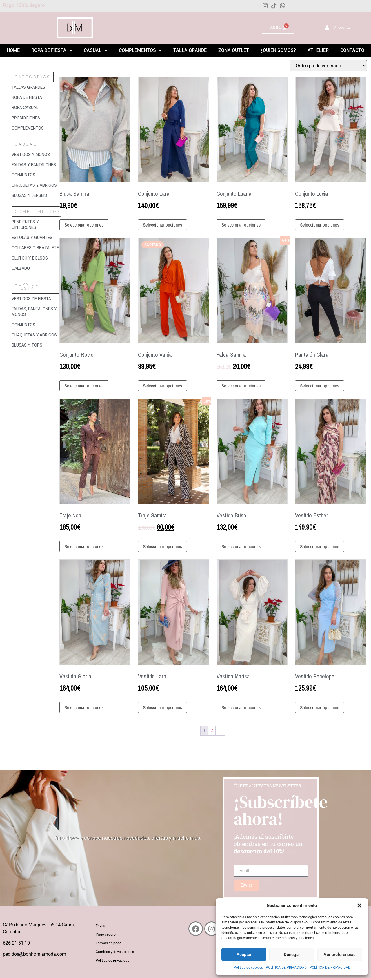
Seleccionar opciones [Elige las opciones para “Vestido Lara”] (162, 707)
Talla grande (190, 50)
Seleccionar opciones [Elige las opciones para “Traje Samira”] (162, 546)
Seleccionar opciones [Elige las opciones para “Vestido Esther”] (319, 546)
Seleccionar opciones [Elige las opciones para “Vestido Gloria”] (83, 707)
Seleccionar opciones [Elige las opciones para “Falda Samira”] (241, 386)
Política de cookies (248, 968)
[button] (359, 905)
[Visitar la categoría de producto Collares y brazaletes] (36, 247)
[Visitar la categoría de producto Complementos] (36, 128)
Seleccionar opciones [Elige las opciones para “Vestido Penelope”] (319, 707)
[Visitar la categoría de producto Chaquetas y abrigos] (36, 185)
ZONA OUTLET (233, 50)
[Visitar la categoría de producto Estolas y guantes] (36, 237)
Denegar (292, 954)
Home (13, 50)
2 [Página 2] (211, 730)
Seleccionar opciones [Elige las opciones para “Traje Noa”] (83, 546)
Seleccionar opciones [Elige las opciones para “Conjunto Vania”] (162, 386)
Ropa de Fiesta (51, 50)
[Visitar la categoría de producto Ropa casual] (36, 107)
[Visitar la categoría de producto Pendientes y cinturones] (36, 224)
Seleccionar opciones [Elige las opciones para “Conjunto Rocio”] (83, 386)
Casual (95, 50)
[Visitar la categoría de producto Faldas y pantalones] (36, 165)
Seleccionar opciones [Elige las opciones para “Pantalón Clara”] (319, 386)
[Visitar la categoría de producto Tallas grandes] (36, 87)
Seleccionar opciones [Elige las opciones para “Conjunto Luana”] (241, 225)
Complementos (140, 50)
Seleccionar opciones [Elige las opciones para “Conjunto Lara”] (162, 225)
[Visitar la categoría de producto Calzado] (36, 268)
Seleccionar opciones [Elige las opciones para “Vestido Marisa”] (241, 707)
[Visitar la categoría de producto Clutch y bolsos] (36, 258)
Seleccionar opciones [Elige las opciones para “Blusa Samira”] (83, 225)
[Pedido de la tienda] (328, 65)
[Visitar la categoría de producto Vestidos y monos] (36, 154)
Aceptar (244, 954)
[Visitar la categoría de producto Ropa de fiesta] (36, 97)
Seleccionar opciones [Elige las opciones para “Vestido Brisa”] (241, 546)
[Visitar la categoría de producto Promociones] (36, 118)
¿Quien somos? (278, 50)
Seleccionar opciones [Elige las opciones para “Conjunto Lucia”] (319, 225)
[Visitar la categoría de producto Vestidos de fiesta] (36, 299)
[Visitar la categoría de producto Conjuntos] (36, 175)
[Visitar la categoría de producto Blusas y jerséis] (36, 195)
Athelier (318, 50)
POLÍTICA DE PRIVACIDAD (286, 968)
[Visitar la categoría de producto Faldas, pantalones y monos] (36, 311)
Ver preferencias (340, 954)
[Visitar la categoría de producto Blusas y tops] (36, 345)
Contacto (352, 50)
